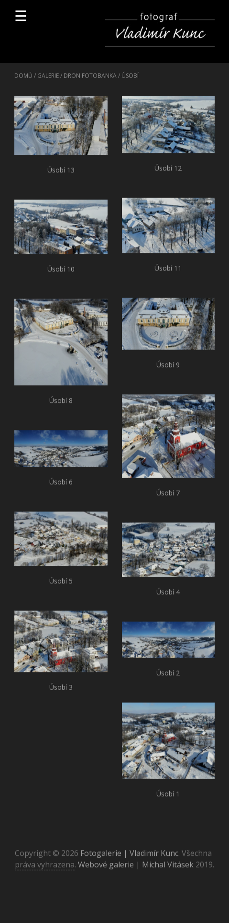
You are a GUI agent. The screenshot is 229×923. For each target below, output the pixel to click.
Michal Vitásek (168, 867)
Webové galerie (106, 867)
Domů (23, 78)
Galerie (48, 78)
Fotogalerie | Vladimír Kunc (129, 856)
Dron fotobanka (90, 78)
